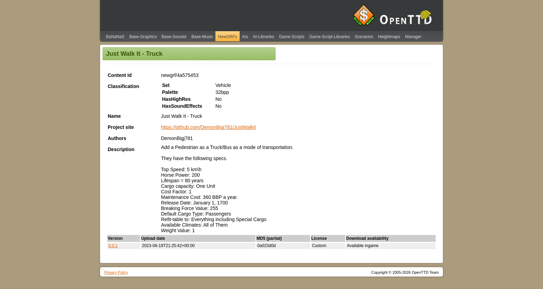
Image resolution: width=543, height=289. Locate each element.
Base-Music (202, 36)
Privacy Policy (116, 272)
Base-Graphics (143, 36)
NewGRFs (227, 36)
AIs (245, 36)
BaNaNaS (115, 36)
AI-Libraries (263, 36)
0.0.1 (113, 245)
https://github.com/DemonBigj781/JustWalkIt (208, 127)
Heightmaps (389, 36)
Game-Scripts (291, 36)
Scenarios (364, 36)
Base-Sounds (174, 36)
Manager (413, 36)
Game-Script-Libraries (329, 36)
